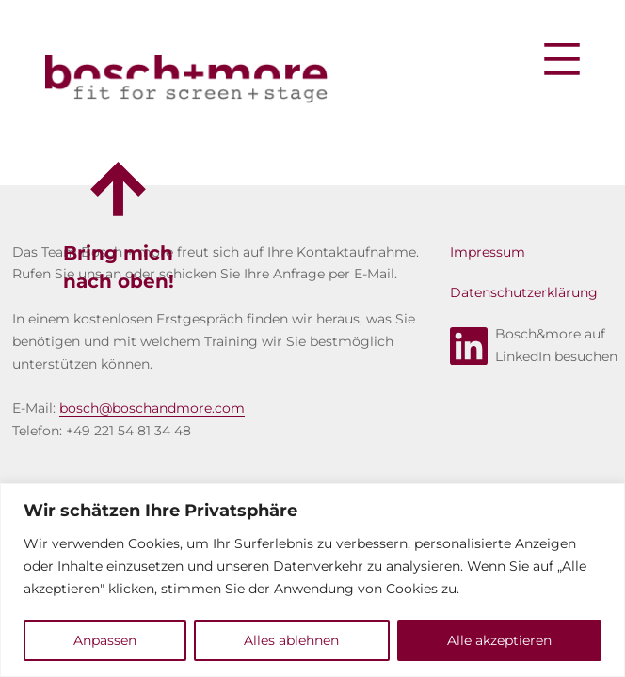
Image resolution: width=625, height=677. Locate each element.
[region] (312, 580)
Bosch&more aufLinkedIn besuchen (533, 345)
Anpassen (104, 640)
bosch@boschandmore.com (152, 408)
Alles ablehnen (291, 640)
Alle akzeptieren (499, 640)
